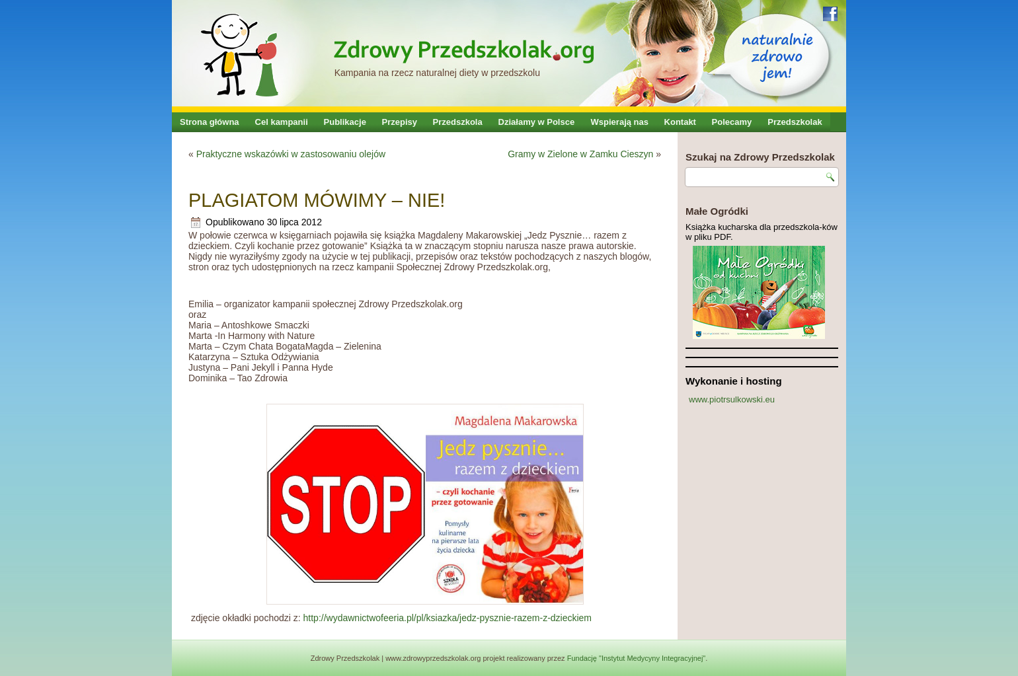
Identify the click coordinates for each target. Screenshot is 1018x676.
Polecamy (732, 122)
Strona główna (209, 122)
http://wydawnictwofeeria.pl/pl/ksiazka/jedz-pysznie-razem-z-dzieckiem (447, 618)
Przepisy (399, 122)
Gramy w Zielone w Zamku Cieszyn (580, 154)
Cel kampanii (281, 122)
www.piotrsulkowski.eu (732, 399)
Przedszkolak (794, 122)
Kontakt (680, 122)
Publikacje (345, 122)
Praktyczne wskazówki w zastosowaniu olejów (290, 154)
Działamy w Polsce (536, 122)
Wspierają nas (619, 122)
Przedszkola (458, 122)
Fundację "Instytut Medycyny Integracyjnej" (636, 658)
